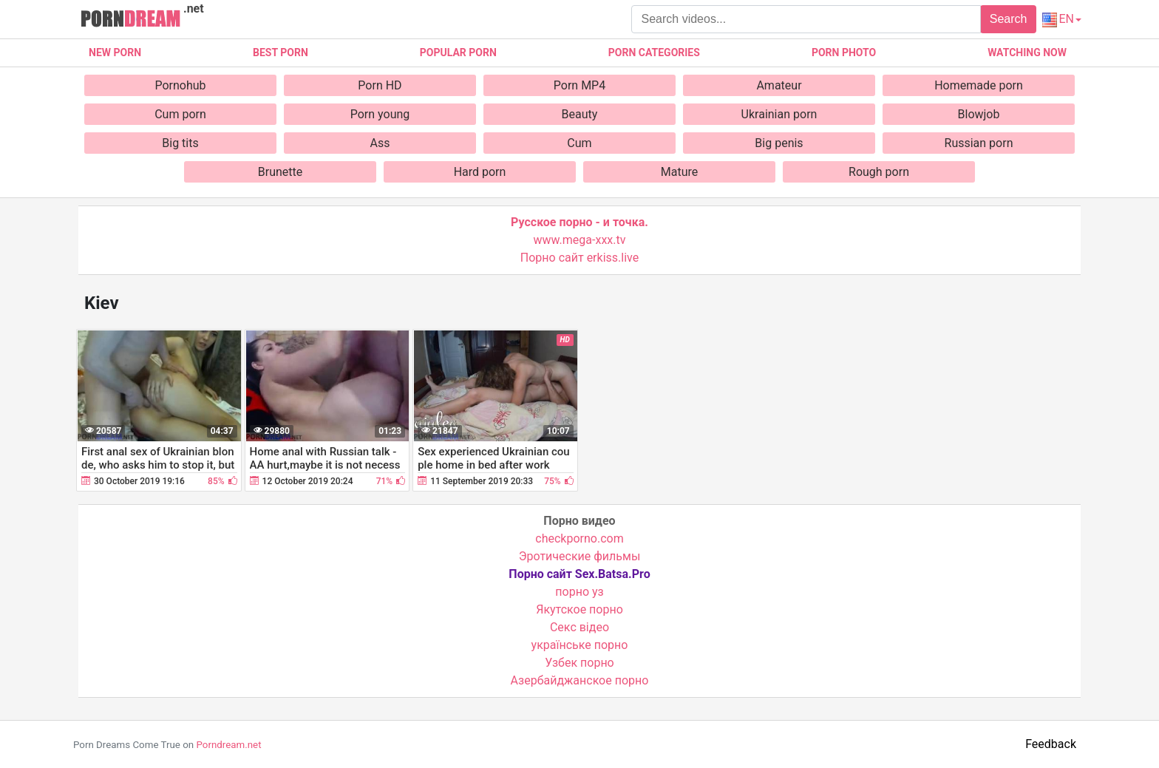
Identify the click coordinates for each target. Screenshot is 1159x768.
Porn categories (654, 52)
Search (1008, 19)
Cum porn (180, 114)
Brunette (280, 172)
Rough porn (879, 172)
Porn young (380, 114)
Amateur (778, 85)
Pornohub (179, 85)
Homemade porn (978, 85)
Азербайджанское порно (580, 680)
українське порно (579, 645)
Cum (579, 143)
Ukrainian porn (779, 114)
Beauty (580, 114)
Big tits (180, 143)
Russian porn (979, 143)
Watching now (1027, 52)
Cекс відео (579, 627)
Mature (679, 172)
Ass (380, 143)
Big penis (779, 143)
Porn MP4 (579, 85)
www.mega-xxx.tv (580, 240)
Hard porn (480, 172)
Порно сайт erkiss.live (579, 258)
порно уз (579, 592)
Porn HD (379, 85)
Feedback (1050, 744)
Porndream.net (228, 744)
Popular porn (458, 52)
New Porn (115, 52)
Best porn (280, 52)
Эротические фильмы (580, 556)
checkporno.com (579, 538)
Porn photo (844, 52)
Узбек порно (579, 663)
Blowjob (979, 114)
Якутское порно (579, 609)
